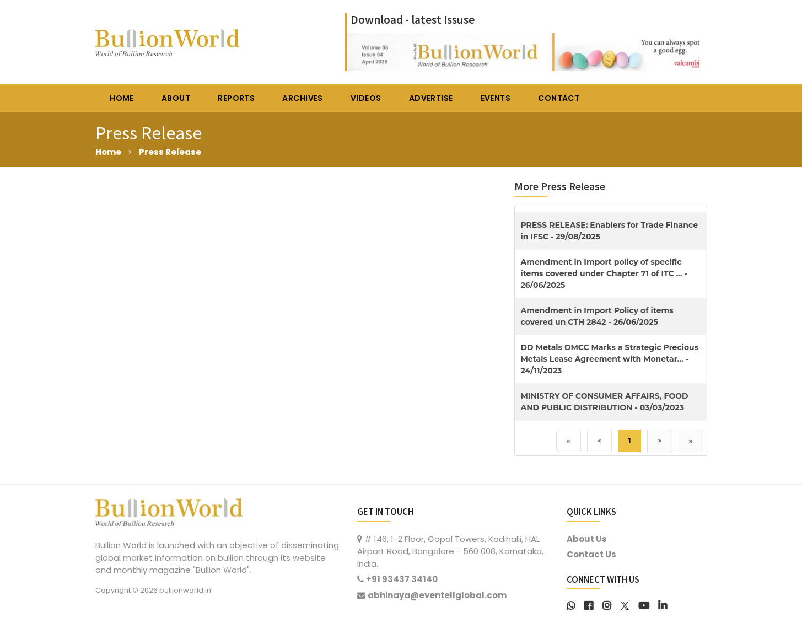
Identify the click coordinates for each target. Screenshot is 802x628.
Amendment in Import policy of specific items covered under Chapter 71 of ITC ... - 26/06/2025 (604, 273)
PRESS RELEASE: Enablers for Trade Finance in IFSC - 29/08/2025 (609, 230)
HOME (122, 98)
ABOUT (176, 98)
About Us (587, 539)
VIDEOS (366, 98)
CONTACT (558, 98)
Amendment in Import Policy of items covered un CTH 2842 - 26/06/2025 (597, 316)
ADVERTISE (431, 98)
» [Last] (691, 441)
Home (108, 152)
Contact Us (591, 554)
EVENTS (496, 98)
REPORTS (236, 98)
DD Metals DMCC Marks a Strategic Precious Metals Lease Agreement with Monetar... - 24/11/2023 (610, 358)
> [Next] (659, 441)
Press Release (170, 152)
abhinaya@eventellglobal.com (437, 595)
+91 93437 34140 (402, 579)
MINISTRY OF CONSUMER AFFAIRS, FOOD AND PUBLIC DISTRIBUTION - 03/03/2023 (604, 401)
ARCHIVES (302, 98)
